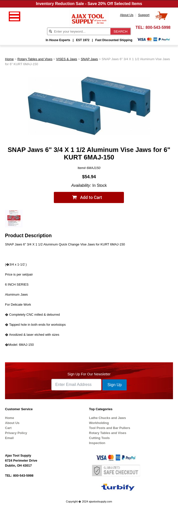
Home (9, 59)
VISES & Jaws (66, 59)
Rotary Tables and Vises (35, 59)
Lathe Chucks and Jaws (107, 418)
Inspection (97, 443)
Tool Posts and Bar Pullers (109, 428)
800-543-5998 (157, 27)
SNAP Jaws (89, 59)
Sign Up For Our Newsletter (89, 374)
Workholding (99, 423)
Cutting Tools (99, 438)
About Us (12, 423)
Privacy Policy (16, 433)
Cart (8, 428)
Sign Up (114, 385)
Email (9, 438)
